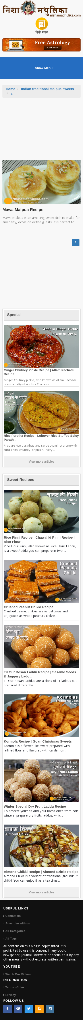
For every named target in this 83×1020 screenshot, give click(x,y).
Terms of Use (14, 987)
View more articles (41, 461)
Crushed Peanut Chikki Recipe (28, 607)
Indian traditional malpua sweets (47, 89)
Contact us (13, 915)
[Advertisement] (41, 131)
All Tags (11, 938)
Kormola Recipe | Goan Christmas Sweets (38, 741)
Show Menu (42, 68)
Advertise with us (17, 923)
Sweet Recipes (20, 480)
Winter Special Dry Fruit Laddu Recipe (35, 806)
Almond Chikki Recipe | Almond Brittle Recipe (41, 872)
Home (10, 89)
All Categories (15, 931)
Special (14, 315)
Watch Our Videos (18, 974)
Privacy (10, 995)
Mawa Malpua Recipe (22, 209)
